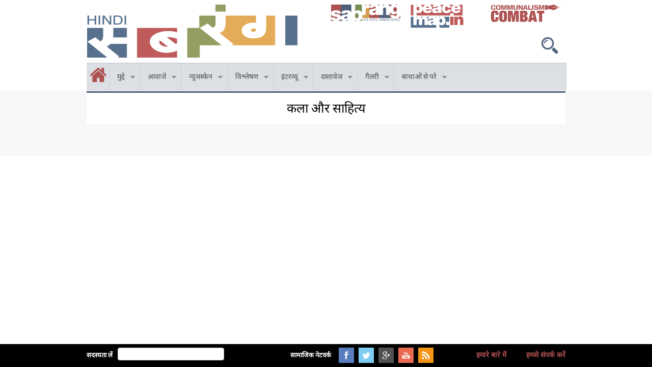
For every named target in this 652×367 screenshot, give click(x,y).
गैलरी (373, 78)
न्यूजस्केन (202, 78)
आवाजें (158, 78)
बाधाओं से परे (420, 78)
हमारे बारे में (491, 354)
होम (87, 68)
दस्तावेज (332, 78)
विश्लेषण (248, 78)
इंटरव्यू (291, 78)
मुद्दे (122, 78)
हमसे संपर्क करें (545, 354)
